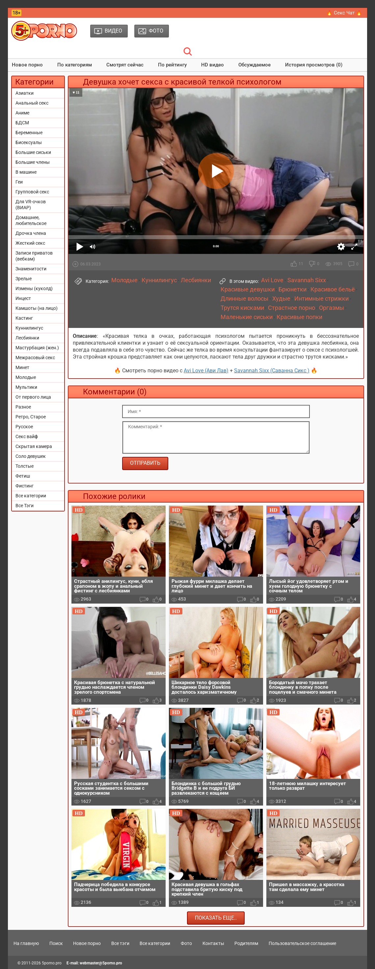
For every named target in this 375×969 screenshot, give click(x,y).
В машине (26, 172)
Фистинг (24, 485)
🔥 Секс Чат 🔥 (344, 13)
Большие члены (32, 162)
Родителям (246, 943)
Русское (24, 426)
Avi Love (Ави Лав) (206, 370)
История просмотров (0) (313, 65)
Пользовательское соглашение (302, 943)
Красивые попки (299, 317)
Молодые (25, 377)
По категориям (74, 65)
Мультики (26, 387)
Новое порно (27, 65)
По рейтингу (172, 65)
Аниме (22, 112)
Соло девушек (30, 456)
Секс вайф (26, 436)
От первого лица (33, 397)
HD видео (212, 65)
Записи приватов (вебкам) (34, 255)
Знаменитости (30, 268)
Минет (22, 367)
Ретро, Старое (30, 416)
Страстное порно (291, 308)
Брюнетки (293, 289)
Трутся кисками (242, 308)
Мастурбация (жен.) (37, 347)
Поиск (56, 943)
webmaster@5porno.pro (101, 963)
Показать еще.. (216, 918)
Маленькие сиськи (247, 317)
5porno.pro (52, 963)
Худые (281, 298)
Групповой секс (32, 191)
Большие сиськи (33, 152)
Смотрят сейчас (125, 65)
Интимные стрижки (321, 298)
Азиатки (24, 93)
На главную (26, 943)
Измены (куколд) (34, 288)
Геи (19, 182)
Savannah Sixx (306, 280)
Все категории (30, 495)
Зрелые (23, 278)
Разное (23, 407)
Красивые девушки (248, 289)
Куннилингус (29, 328)
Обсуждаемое (254, 65)
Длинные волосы (244, 298)
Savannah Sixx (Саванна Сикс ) (271, 370)
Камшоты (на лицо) (36, 308)
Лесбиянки (27, 337)
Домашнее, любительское (30, 220)
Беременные (28, 132)
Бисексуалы (28, 142)
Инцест (23, 298)
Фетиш (22, 476)
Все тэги (120, 943)
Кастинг (24, 318)
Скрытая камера (33, 446)
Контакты (213, 943)
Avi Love (272, 280)
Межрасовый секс (35, 357)
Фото (186, 943)
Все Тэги (24, 505)
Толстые (24, 466)
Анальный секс (31, 103)
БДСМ (22, 122)
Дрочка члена (30, 233)
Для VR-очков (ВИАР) (30, 204)
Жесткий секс (30, 243)
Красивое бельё (332, 289)
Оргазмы (331, 308)
